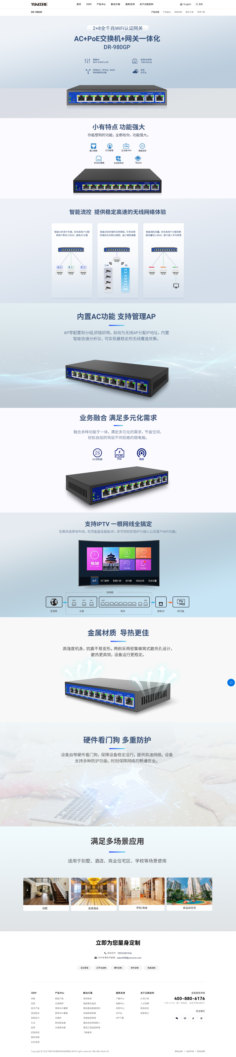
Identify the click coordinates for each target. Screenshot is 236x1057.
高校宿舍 (87, 998)
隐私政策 (179, 1051)
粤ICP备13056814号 (101, 1051)
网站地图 (201, 1051)
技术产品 (35, 1008)
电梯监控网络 (89, 1018)
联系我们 (144, 1013)
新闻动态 (144, 1008)
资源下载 (201, 12)
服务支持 (120, 993)
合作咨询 (35, 1042)
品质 (33, 1027)
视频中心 (120, 1003)
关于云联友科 (147, 993)
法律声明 (190, 1051)
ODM (33, 993)
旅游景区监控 (89, 1003)
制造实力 (35, 1018)
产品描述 (167, 12)
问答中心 (120, 1008)
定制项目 (35, 1032)
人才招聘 (144, 1003)
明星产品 (59, 998)
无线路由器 (60, 1027)
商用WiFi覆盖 (61, 1008)
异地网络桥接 (89, 1013)
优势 (33, 1003)
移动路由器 (60, 1023)
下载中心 (120, 998)
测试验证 (35, 1013)
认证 (33, 1023)
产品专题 (155, 12)
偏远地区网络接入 (91, 1023)
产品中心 (59, 993)
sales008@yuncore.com (129, 957)
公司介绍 (144, 998)
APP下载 (120, 1018)
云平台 (119, 1013)
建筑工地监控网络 (91, 1027)
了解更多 (87, 1032)
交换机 (58, 1018)
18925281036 (124, 953)
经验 (33, 998)
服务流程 (35, 1037)
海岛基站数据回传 (91, 1008)
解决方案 (190, 12)
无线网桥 (59, 1003)
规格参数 (178, 12)
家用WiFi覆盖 (61, 1013)
